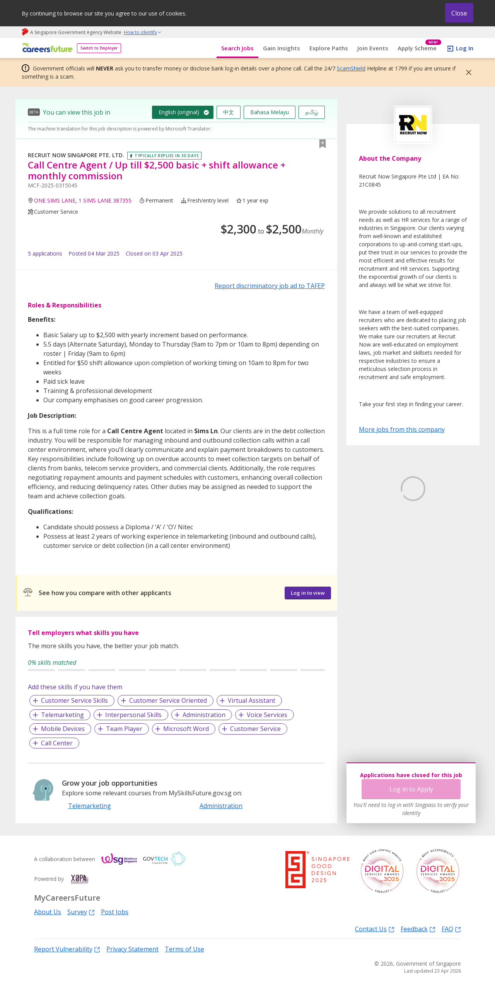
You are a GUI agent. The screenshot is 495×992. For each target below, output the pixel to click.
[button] (466, 72)
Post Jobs (114, 911)
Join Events (372, 48)
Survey (81, 911)
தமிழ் (311, 112)
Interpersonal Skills (133, 715)
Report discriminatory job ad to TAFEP (270, 285)
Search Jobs (237, 48)
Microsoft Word (186, 728)
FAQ (451, 928)
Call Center (57, 743)
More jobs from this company (402, 429)
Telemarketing (62, 715)
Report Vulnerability (67, 949)
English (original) (179, 112)
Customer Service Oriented (168, 700)
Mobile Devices (63, 728)
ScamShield (351, 68)
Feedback (418, 928)
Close (459, 13)
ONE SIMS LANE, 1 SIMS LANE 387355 (82, 200)
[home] (46, 48)
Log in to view (308, 592)
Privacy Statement (132, 949)
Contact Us (374, 928)
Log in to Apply (411, 789)
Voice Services (267, 715)
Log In (464, 48)
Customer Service (255, 728)
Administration (204, 715)
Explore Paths (328, 48)
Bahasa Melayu (269, 112)
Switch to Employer (99, 48)
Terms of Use (184, 949)
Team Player (124, 728)
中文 (228, 112)
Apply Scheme (419, 48)
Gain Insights (281, 48)
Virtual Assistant (251, 700)
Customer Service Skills (74, 700)
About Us (47, 911)
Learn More (380, 547)
